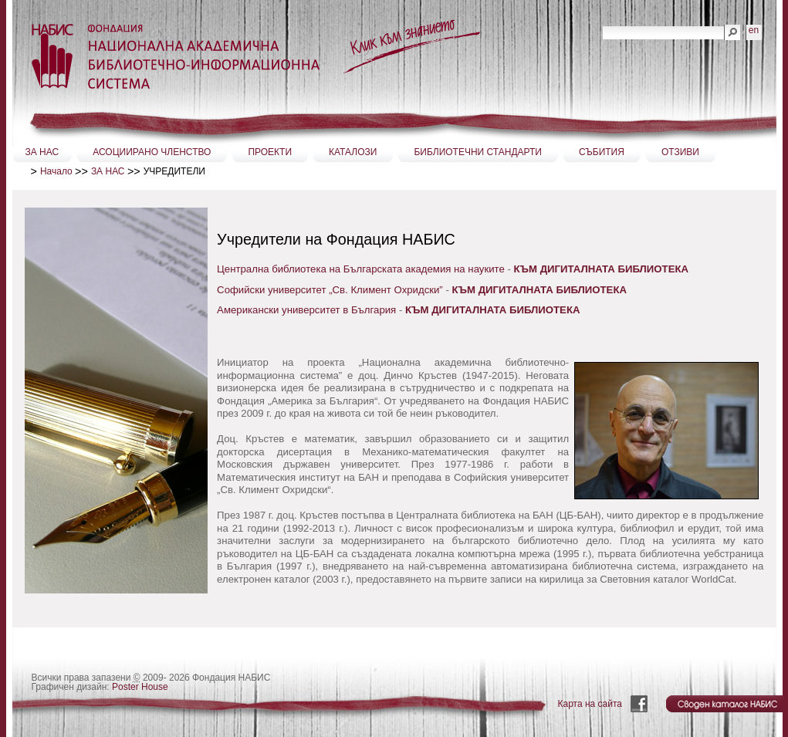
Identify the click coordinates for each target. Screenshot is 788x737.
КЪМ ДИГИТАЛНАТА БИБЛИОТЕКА (539, 290)
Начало (56, 171)
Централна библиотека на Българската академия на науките (361, 269)
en (754, 30)
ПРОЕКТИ (270, 152)
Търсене (602, 24)
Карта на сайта (590, 703)
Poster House (140, 686)
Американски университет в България (306, 310)
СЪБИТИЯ (601, 152)
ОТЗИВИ (680, 152)
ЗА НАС (42, 152)
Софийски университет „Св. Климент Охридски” (330, 290)
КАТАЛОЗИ (353, 152)
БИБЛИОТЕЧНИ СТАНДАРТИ (478, 152)
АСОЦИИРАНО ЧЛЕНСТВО (152, 152)
